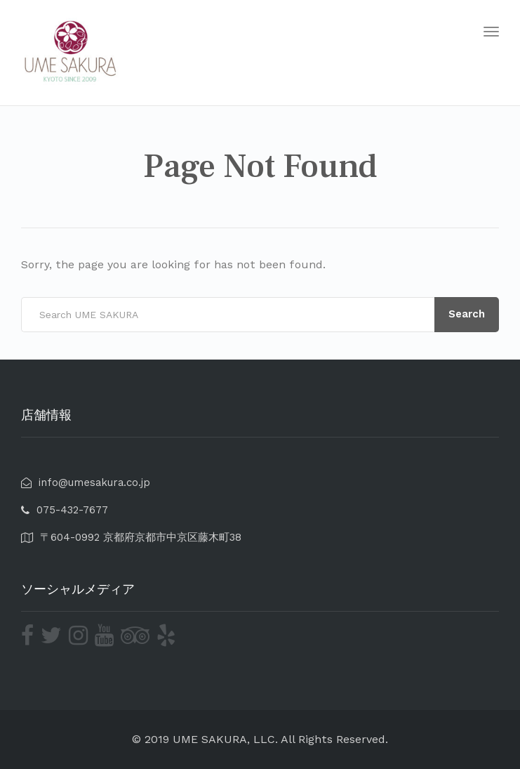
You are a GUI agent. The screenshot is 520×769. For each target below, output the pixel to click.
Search (466, 314)
